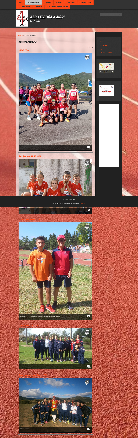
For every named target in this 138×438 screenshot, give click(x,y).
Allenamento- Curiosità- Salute (57, 7)
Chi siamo (48, 2)
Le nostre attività (24, 7)
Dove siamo (70, 2)
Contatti (59, 2)
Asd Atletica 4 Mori (47, 17)
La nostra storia (85, 2)
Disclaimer (82, 203)
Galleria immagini (33, 2)
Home (20, 2)
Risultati (39, 7)
